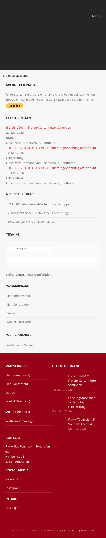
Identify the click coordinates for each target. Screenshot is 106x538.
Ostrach (11, 313)
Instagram (13, 488)
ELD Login (12, 508)
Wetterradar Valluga (20, 345)
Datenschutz (70, 530)
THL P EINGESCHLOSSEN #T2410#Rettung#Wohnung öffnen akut (51, 148)
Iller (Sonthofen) (17, 304)
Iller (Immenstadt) (18, 296)
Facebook (12, 479)
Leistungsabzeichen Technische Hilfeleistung (37, 213)
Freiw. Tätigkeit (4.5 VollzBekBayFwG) (31, 222)
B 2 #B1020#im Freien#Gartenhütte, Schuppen (38, 127)
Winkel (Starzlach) (18, 322)
